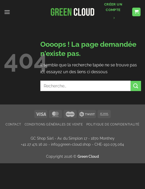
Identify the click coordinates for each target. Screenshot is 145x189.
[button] (7, 12)
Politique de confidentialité (113, 124)
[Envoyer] (136, 86)
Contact (13, 124)
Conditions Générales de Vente (54, 124)
